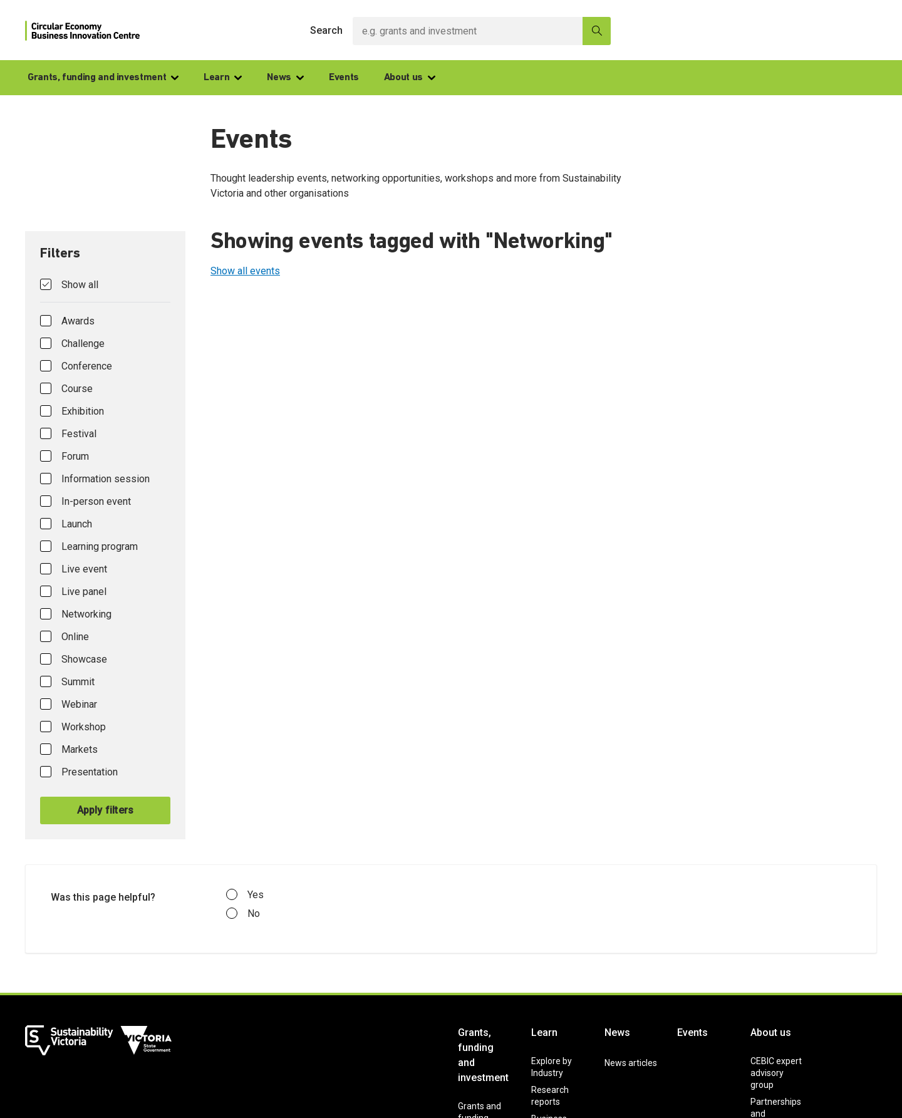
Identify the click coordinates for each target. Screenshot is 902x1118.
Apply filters (105, 810)
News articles (630, 1063)
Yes (245, 895)
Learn (223, 78)
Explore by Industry (551, 1067)
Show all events (245, 271)
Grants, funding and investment (103, 78)
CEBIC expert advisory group (776, 1073)
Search (326, 30)
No (243, 914)
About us (409, 78)
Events (344, 78)
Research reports (550, 1096)
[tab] (105, 535)
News (285, 78)
